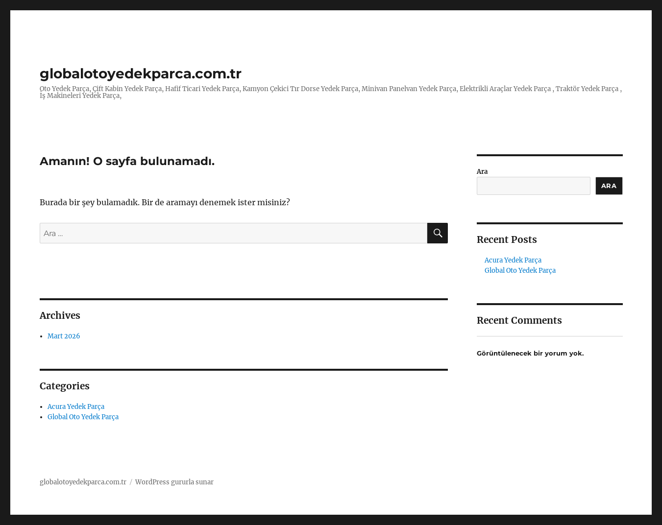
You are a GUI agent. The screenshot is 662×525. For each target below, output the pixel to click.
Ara (482, 171)
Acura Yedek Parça (76, 407)
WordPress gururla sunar (174, 482)
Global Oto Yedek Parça (83, 417)
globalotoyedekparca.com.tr (141, 73)
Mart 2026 (64, 336)
